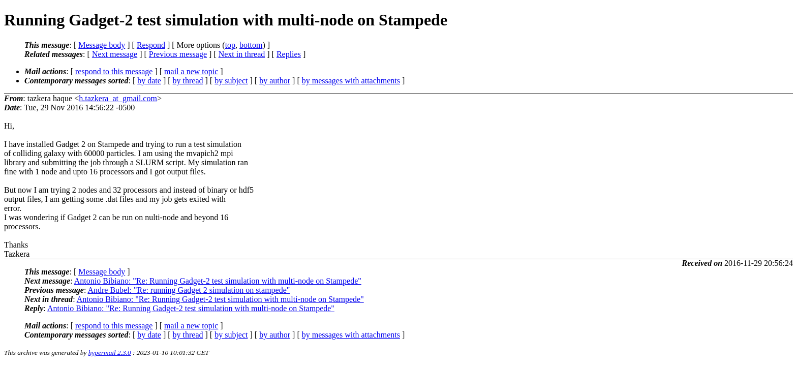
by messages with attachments (351, 80)
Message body (101, 45)
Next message (114, 54)
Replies (289, 54)
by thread (188, 80)
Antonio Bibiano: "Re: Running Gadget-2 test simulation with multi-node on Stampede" (217, 281)
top (230, 45)
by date (149, 80)
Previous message (178, 54)
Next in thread (242, 54)
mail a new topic (191, 71)
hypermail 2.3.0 (109, 352)
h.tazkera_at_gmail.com (118, 98)
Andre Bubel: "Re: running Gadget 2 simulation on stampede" (188, 290)
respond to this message (113, 71)
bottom (250, 45)
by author (274, 80)
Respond (151, 45)
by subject (231, 80)
